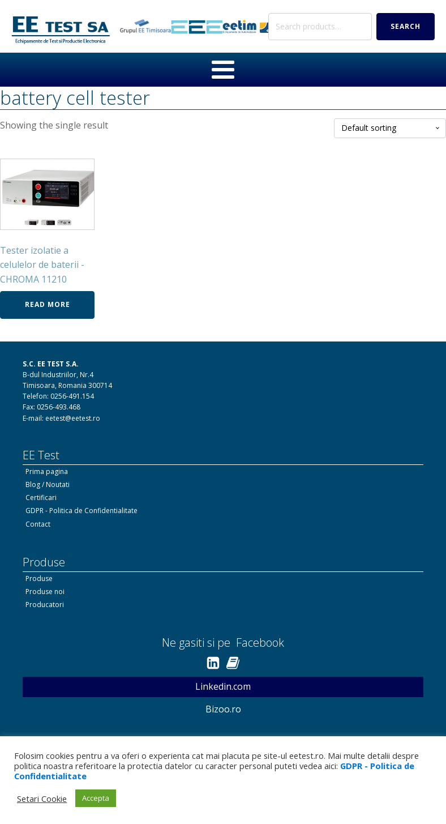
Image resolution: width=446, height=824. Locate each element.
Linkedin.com (223, 686)
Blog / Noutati (47, 484)
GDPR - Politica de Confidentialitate (81, 510)
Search (406, 26)
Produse (39, 578)
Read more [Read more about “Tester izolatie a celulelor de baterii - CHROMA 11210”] (47, 304)
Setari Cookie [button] (42, 798)
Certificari (41, 497)
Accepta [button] (95, 798)
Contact (37, 524)
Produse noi (45, 591)
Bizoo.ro (223, 709)
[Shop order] (390, 128)
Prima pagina (46, 471)
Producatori (44, 604)
